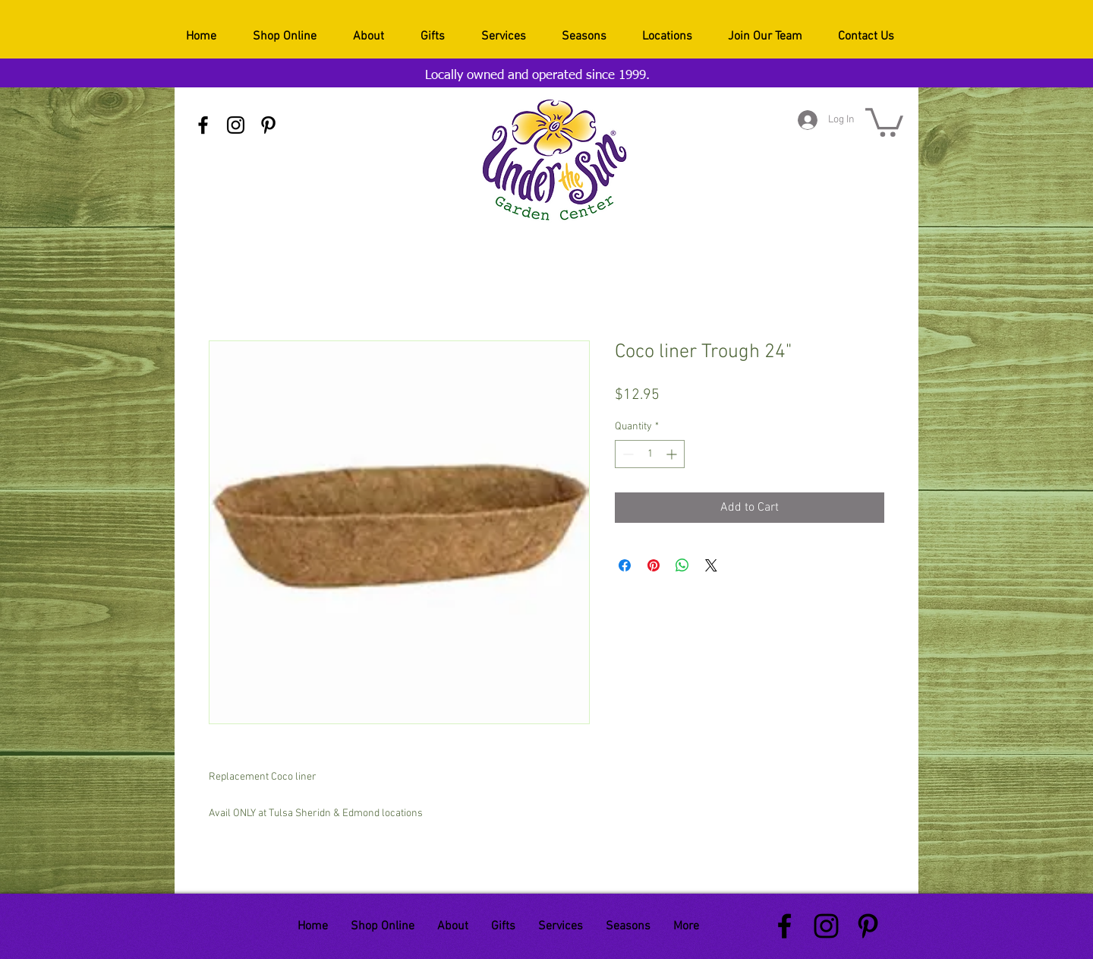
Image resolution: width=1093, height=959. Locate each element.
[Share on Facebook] (625, 565)
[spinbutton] (649, 454)
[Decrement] (626, 454)
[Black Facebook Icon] (203, 125)
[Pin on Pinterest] (653, 565)
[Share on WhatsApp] (682, 565)
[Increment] (672, 454)
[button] (884, 121)
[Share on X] (711, 565)
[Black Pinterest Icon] (268, 125)
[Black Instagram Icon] (235, 125)
